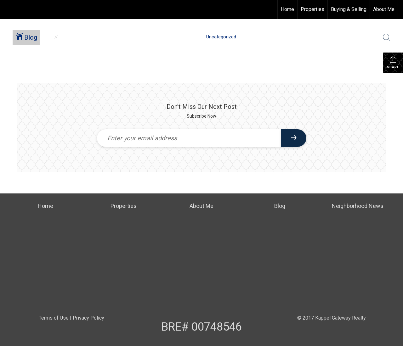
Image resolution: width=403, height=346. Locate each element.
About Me (383, 9)
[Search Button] (386, 37)
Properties (312, 9)
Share (393, 62)
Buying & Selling (348, 9)
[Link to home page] (8, 9)
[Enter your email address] (189, 138)
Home (287, 9)
